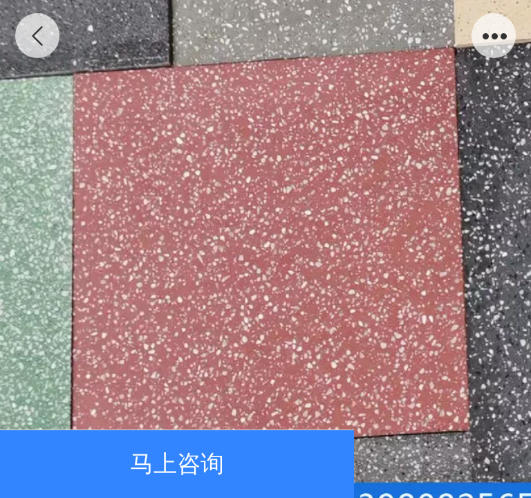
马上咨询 (177, 464)
